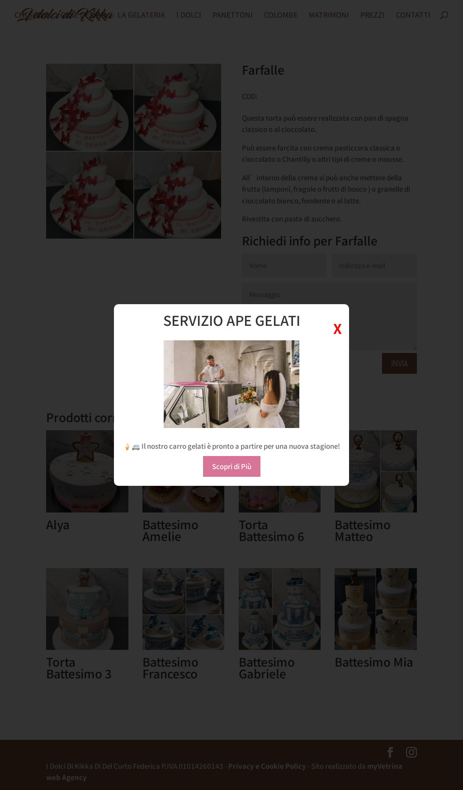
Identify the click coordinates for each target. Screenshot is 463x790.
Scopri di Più (231, 466)
